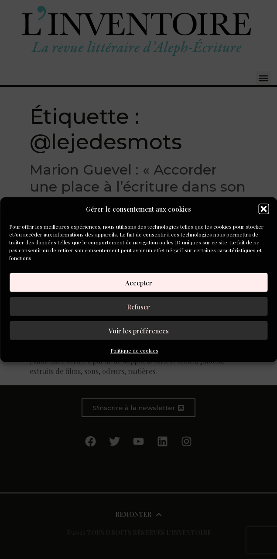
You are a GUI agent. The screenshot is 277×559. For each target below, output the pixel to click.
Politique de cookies (134, 350)
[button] (263, 209)
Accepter (138, 282)
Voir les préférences (139, 330)
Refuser (138, 306)
